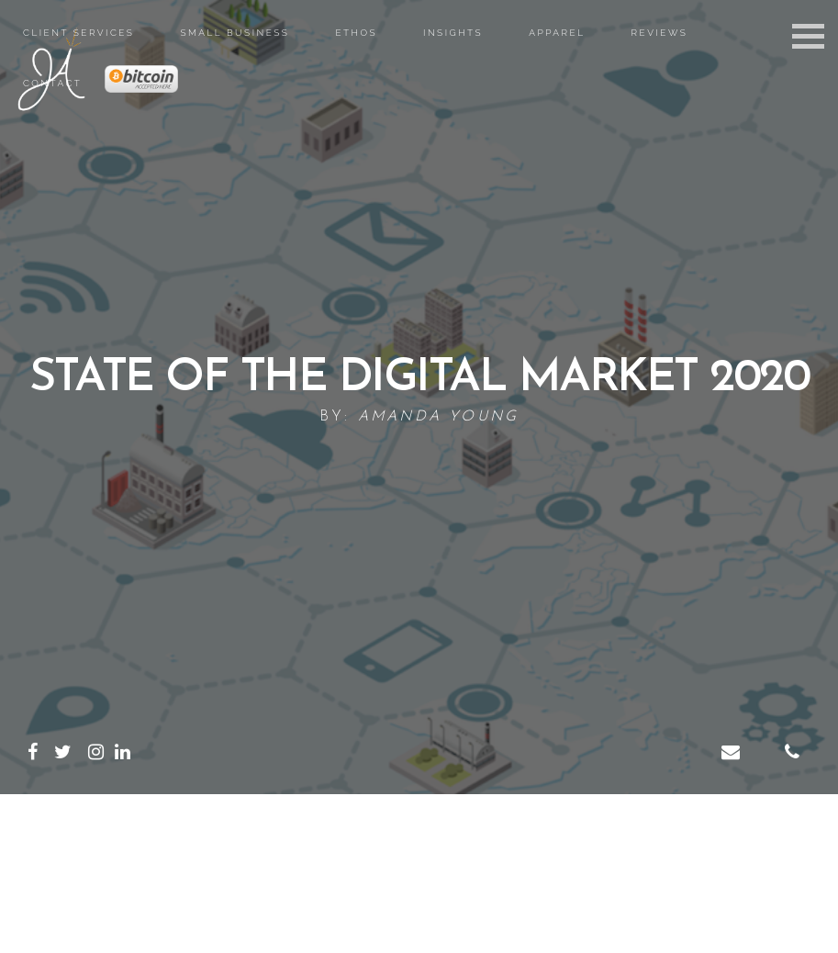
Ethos (356, 33)
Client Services (78, 33)
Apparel (557, 33)
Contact (52, 83)
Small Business (234, 33)
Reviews (659, 33)
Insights (453, 33)
